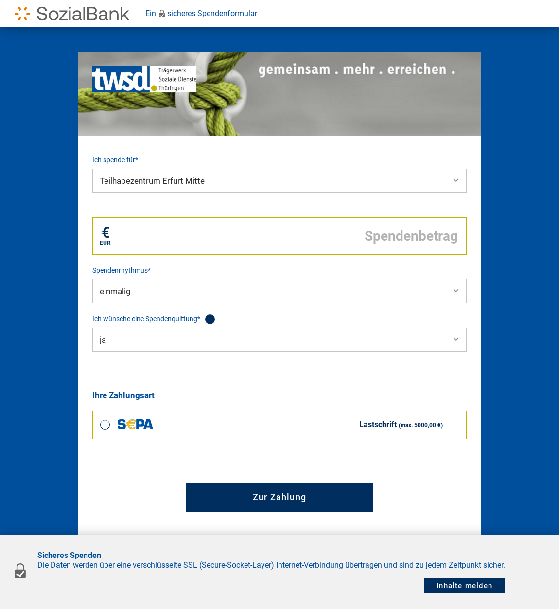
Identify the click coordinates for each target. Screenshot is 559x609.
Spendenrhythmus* (121, 270)
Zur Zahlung (279, 497)
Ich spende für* (115, 160)
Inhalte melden (464, 585)
